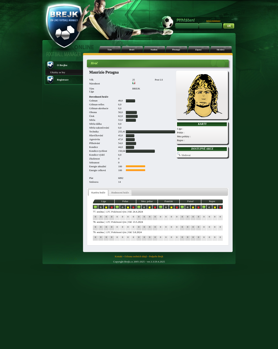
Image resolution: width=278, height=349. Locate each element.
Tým (110, 50)
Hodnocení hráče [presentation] (120, 192)
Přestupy (176, 50)
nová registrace (213, 20)
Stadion (154, 50)
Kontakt (118, 256)
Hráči (131, 50)
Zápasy (198, 50)
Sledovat (186, 155)
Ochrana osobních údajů (136, 256)
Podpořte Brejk (156, 256)
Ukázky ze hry (57, 72)
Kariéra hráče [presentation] (98, 192)
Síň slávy (221, 50)
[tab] (98, 193)
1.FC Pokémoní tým (116, 211)
